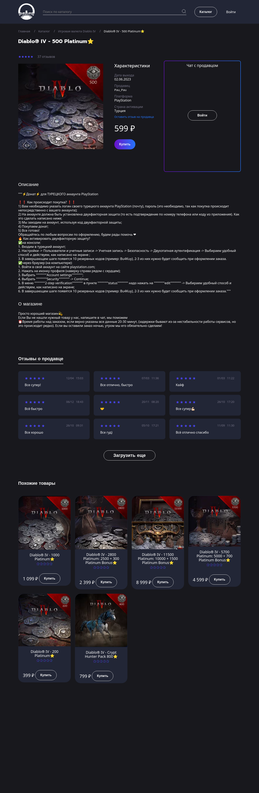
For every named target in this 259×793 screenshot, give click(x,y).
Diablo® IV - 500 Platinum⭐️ (129, 31)
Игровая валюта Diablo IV (79, 31)
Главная (24, 31)
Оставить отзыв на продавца (134, 117)
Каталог (45, 31)
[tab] (40, 359)
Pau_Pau (120, 90)
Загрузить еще (129, 455)
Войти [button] (231, 12)
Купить (125, 144)
